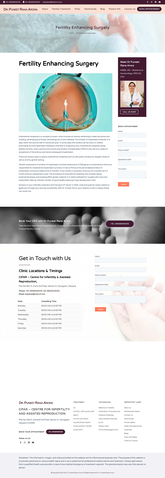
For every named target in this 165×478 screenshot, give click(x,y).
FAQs (77, 9)
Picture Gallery (129, 422)
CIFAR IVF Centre (131, 441)
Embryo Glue (104, 426)
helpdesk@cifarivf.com (35, 294)
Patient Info (115, 9)
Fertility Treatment (61, 9)
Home (71, 33)
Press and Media (130, 437)
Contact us (129, 9)
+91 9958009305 (120, 224)
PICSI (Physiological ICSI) (108, 430)
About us (127, 408)
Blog (102, 9)
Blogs (126, 433)
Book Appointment (149, 9)
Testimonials (90, 9)
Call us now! (129, 112)
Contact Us (128, 415)
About (45, 9)
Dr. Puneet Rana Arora (106, 473)
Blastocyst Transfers (106, 408)
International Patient (132, 411)
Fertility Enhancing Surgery (86, 33)
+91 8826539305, (51, 291)
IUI (74, 408)
